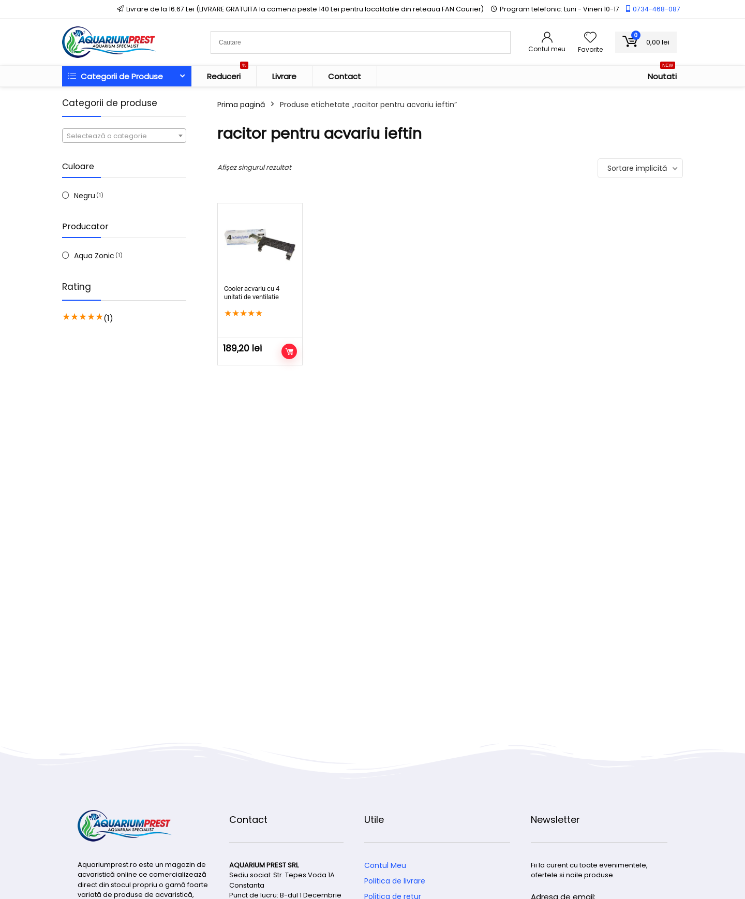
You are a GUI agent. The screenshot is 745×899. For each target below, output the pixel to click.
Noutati (662, 74)
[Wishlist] (590, 38)
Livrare (284, 76)
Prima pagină (241, 104)
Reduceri (227, 74)
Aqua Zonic (94, 255)
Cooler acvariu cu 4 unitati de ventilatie (251, 293)
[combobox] (124, 135)
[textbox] (124, 136)
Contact (344, 76)
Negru (84, 195)
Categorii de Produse (115, 76)
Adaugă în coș (289, 351)
